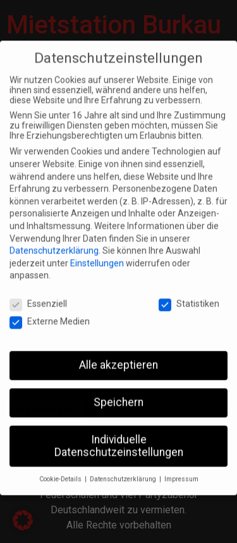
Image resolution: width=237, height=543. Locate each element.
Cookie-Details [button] (61, 472)
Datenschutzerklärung (54, 243)
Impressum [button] (181, 472)
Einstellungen (97, 255)
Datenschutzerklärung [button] (124, 472)
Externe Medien (49, 314)
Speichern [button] (118, 394)
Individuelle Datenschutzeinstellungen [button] (118, 438)
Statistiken (189, 296)
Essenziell (38, 296)
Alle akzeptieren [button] (118, 357)
